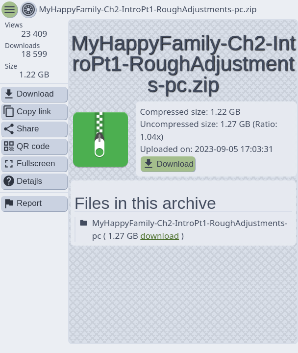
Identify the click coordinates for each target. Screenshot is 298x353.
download (159, 235)
